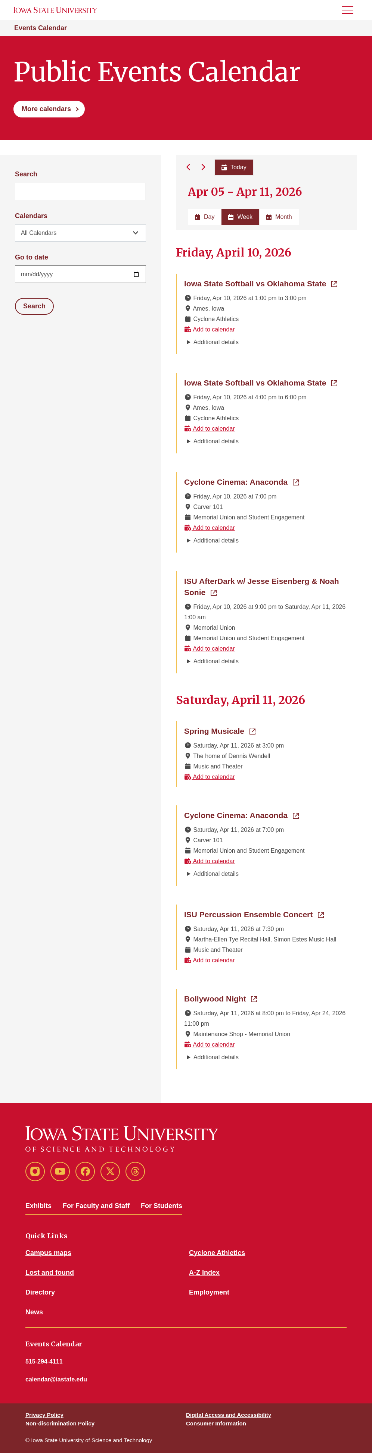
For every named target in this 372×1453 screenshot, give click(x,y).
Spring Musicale (219, 730)
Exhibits (38, 1206)
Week (240, 217)
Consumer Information (216, 1423)
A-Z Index (204, 1272)
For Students (161, 1206)
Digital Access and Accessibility (228, 1415)
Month (279, 217)
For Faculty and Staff (96, 1206)
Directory (40, 1292)
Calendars (31, 216)
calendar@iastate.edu (56, 1379)
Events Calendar (40, 28)
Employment (209, 1292)
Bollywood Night (220, 998)
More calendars (46, 109)
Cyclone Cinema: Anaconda (241, 481)
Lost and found (49, 1272)
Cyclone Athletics (217, 1253)
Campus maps (48, 1253)
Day (204, 217)
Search (26, 174)
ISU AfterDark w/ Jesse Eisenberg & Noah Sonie (261, 587)
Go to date (31, 257)
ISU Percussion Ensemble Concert (254, 914)
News (34, 1312)
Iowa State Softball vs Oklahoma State (260, 283)
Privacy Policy (44, 1415)
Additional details (216, 342)
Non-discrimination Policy (59, 1423)
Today (233, 167)
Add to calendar (209, 329)
